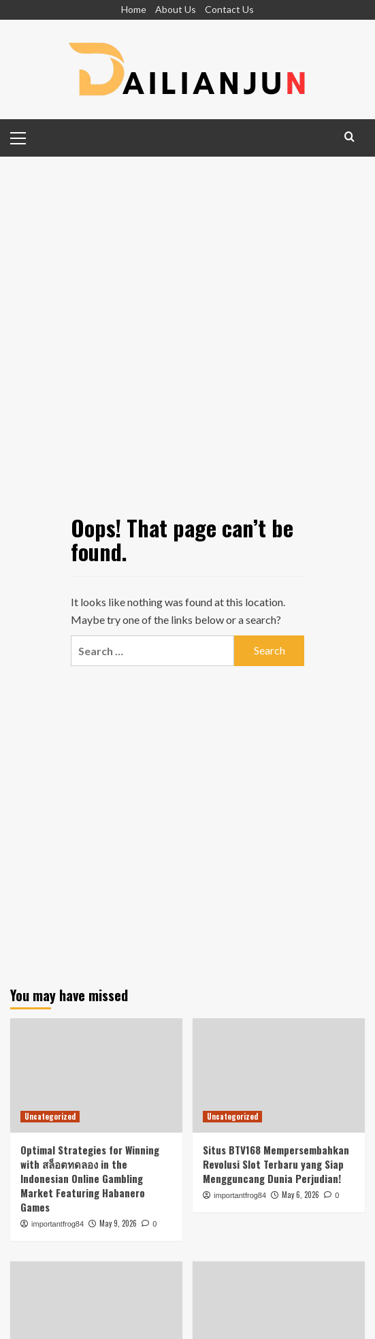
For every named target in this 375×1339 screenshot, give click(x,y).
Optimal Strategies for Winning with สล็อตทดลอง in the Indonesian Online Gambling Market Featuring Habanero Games (89, 1178)
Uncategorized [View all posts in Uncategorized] (50, 1116)
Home (133, 9)
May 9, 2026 (118, 1223)
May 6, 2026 (300, 1194)
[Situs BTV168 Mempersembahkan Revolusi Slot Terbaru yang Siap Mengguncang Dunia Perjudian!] (279, 1075)
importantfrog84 (57, 1224)
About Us (175, 9)
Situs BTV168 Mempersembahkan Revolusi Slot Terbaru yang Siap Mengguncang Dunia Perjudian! (276, 1164)
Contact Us (229, 9)
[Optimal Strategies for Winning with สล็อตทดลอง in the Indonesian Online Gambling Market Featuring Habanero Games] (96, 1075)
